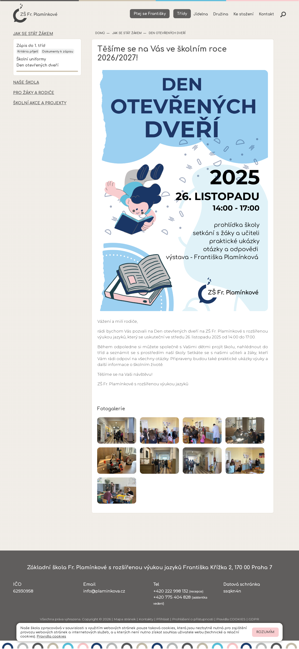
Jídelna (200, 14)
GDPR (254, 619)
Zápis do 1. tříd (31, 46)
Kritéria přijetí (28, 52)
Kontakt (266, 14)
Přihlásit (162, 619)
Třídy (182, 14)
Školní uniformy (31, 60)
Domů (100, 33)
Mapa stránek (125, 619)
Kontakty (146, 619)
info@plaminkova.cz (104, 591)
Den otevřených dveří (37, 66)
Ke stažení (243, 14)
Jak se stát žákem (126, 33)
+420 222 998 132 (178, 591)
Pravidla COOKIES (231, 619)
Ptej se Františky (150, 14)
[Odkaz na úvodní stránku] (35, 13)
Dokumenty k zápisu (57, 52)
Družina (220, 14)
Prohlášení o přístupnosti (192, 619)
